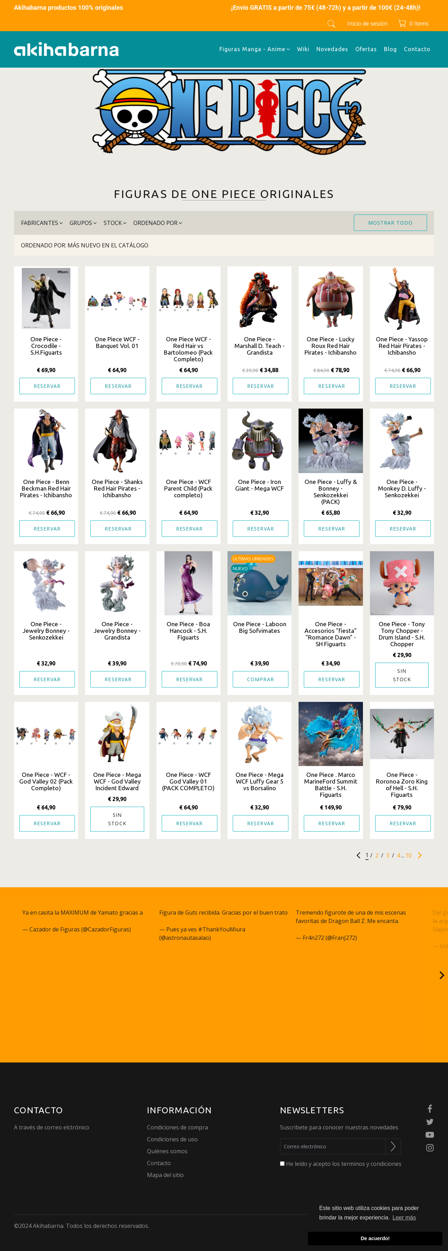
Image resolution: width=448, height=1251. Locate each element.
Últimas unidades (253, 558)
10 (408, 855)
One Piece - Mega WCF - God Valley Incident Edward (117, 781)
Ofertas (366, 49)
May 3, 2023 (228, 938)
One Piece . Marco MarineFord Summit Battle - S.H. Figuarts (330, 784)
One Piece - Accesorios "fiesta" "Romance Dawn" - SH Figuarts (330, 634)
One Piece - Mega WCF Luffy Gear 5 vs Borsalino (260, 781)
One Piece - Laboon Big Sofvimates (259, 627)
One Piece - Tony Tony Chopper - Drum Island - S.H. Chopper (402, 634)
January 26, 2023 (380, 938)
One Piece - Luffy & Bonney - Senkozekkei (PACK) (330, 491)
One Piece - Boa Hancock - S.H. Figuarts (188, 631)
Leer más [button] (404, 1218)
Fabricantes (42, 223)
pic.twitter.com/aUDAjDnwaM (234, 921)
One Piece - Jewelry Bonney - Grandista (117, 631)
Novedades (332, 49)
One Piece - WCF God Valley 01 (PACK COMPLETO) (188, 781)
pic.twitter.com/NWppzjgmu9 (334, 929)
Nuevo (240, 568)
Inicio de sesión (367, 23)
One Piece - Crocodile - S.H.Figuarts (46, 346)
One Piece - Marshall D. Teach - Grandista (259, 346)
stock (115, 223)
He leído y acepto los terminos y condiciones (343, 1164)
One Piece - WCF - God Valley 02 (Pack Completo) (46, 781)
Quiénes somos (167, 1151)
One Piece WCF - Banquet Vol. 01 (117, 342)
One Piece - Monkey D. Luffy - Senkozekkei (402, 488)
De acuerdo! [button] (375, 1238)
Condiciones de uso (172, 1139)
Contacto (417, 49)
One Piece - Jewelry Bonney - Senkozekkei (46, 631)
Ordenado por (157, 223)
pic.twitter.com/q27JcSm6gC (95, 921)
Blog (390, 49)
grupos (83, 223)
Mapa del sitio (165, 1175)
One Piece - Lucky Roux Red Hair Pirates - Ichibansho (330, 346)
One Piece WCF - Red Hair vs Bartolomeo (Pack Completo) (188, 349)
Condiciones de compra (177, 1127)
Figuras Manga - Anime (254, 49)
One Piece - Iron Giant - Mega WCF (259, 485)
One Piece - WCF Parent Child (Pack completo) (188, 488)
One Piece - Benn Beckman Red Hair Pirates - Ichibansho (46, 488)
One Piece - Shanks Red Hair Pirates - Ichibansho (117, 488)
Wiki (303, 49)
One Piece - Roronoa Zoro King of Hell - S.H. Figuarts (402, 784)
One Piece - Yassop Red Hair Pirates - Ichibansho (402, 346)
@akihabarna (39, 921)
